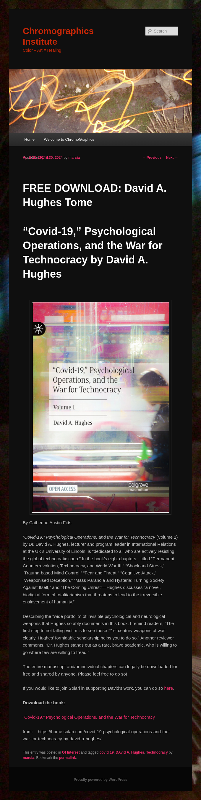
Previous (152, 158)
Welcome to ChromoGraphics (69, 139)
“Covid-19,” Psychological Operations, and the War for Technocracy (89, 717)
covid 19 (107, 752)
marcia (74, 158)
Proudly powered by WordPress (100, 780)
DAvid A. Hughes (130, 752)
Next (172, 158)
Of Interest (71, 752)
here (168, 688)
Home (29, 139)
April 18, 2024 (34, 158)
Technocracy (157, 752)
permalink (67, 758)
